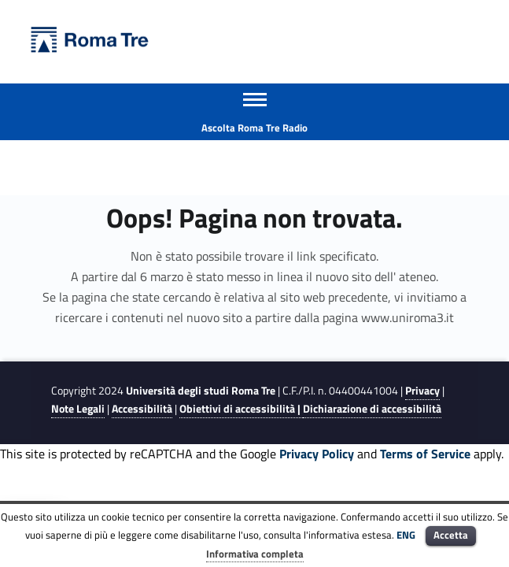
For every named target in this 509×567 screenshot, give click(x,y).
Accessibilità (142, 408)
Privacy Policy (316, 453)
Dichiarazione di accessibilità (372, 408)
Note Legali (78, 408)
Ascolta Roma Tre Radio (254, 127)
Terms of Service (425, 453)
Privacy (422, 390)
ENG (406, 535)
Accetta (450, 535)
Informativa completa (255, 553)
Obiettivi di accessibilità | (241, 408)
